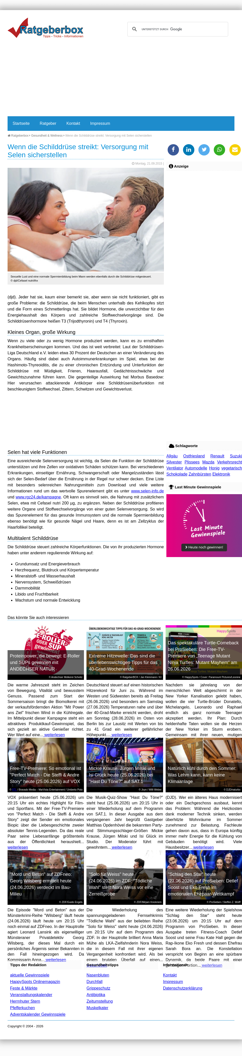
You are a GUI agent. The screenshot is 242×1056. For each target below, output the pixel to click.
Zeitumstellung (99, 1001)
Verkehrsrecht (229, 462)
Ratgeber (48, 123)
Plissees (192, 462)
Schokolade (177, 474)
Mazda (208, 462)
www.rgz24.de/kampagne (38, 497)
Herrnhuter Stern (25, 1001)
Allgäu (171, 456)
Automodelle (196, 468)
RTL (14, 789)
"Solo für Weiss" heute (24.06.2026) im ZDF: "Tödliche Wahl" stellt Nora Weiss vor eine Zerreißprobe (121, 884)
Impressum (100, 123)
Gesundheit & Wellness (47, 135)
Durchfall (94, 982)
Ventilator (174, 468)
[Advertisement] (97, 78)
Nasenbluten (97, 975)
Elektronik (221, 474)
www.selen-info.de (147, 491)
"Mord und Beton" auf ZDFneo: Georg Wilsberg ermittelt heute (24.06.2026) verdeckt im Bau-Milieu (41, 884)
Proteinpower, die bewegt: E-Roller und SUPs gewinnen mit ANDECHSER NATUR (45, 662)
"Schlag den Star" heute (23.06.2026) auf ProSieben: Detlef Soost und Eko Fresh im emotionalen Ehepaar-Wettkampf (203, 884)
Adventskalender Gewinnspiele (38, 1014)
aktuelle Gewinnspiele (29, 975)
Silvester (174, 462)
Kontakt (73, 123)
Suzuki (236, 456)
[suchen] (177, 29)
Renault (217, 456)
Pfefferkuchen (22, 1008)
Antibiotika (95, 995)
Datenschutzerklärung (182, 988)
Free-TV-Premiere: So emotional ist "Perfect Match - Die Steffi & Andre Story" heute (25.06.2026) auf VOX (45, 775)
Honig (214, 468)
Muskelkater (97, 1008)
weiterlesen (54, 735)
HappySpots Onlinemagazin (35, 982)
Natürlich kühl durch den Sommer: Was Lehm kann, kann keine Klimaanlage (202, 775)
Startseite (21, 123)
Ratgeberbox (18, 135)
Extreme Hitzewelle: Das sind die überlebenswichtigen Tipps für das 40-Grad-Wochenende (123, 662)
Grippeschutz (98, 988)
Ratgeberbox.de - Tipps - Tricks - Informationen (45, 28)
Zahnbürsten (200, 474)
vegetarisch (231, 468)
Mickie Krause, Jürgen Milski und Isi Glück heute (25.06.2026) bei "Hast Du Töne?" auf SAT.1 (122, 775)
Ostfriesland (194, 456)
